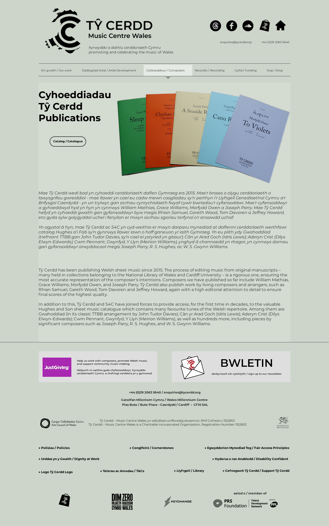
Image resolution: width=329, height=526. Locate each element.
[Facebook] (231, 25)
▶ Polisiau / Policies (54, 448)
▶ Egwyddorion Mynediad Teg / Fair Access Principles (247, 448)
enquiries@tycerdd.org (236, 42)
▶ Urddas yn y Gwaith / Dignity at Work (69, 459)
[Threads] (215, 25)
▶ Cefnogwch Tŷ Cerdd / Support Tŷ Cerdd (256, 471)
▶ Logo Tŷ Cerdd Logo (56, 472)
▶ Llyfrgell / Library (189, 471)
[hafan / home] (280, 25)
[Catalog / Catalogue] (68, 141)
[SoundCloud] (247, 25)
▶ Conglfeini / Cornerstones (151, 448)
